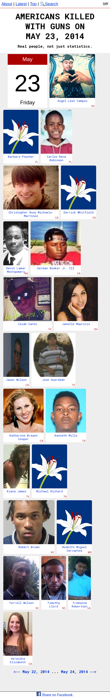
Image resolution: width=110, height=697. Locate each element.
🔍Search (49, 4)
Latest (21, 4)
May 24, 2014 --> (79, 671)
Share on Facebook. (55, 695)
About (7, 4)
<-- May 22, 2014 (31, 671)
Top (33, 4)
